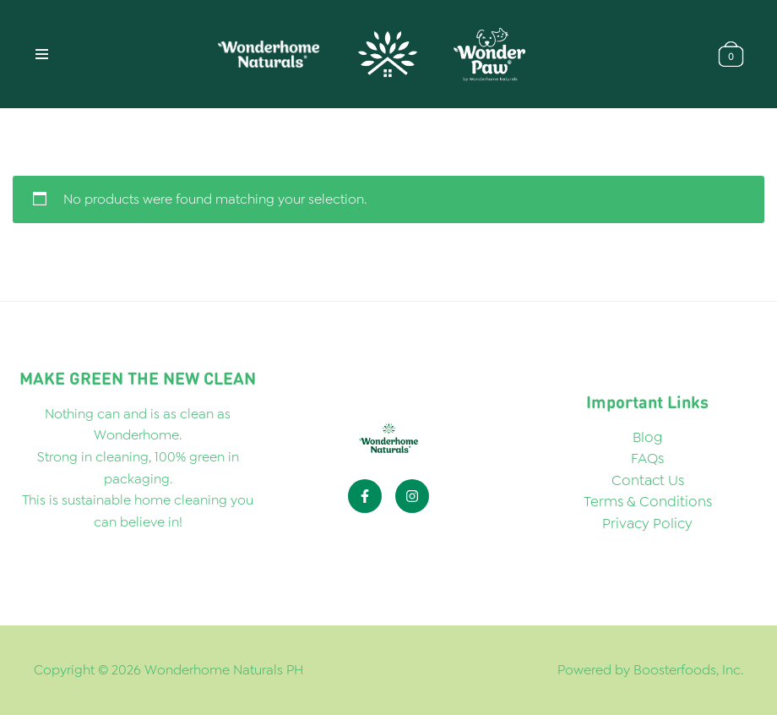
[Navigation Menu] (42, 54)
